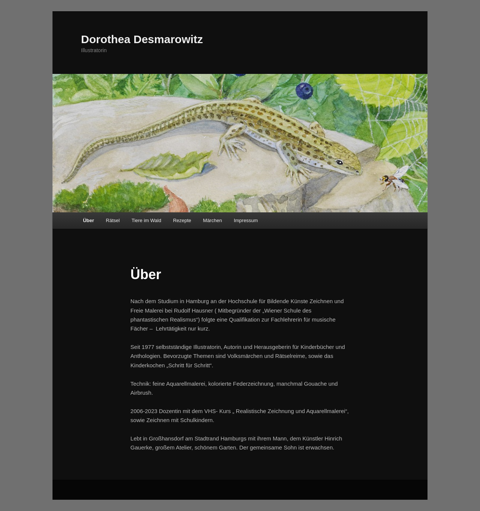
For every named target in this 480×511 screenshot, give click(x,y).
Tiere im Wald (146, 220)
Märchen (212, 220)
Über (88, 220)
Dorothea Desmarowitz (142, 39)
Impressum (246, 220)
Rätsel (113, 220)
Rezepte (182, 220)
